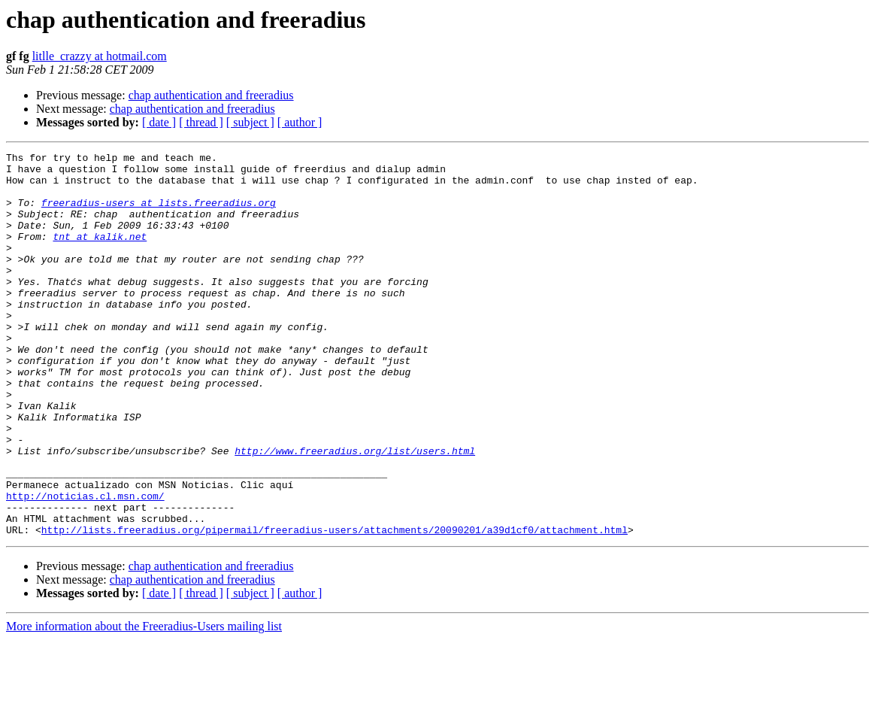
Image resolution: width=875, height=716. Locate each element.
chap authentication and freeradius (211, 95)
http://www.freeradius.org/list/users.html (355, 511)
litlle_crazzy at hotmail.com (99, 56)
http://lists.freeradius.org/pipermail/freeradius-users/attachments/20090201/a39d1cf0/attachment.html (334, 606)
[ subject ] (250, 122)
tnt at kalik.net (100, 254)
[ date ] (159, 122)
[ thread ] (201, 122)
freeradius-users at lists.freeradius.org (158, 213)
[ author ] (299, 122)
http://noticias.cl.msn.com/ (85, 565)
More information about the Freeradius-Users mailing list (144, 702)
